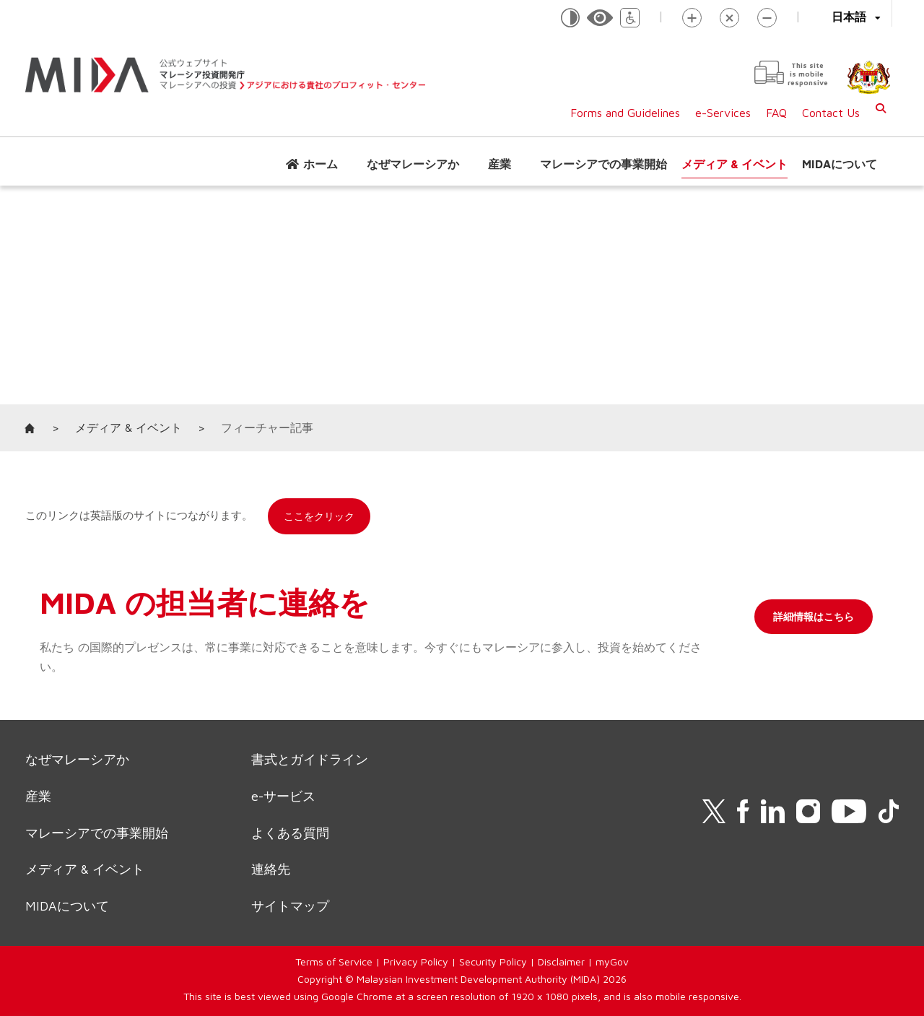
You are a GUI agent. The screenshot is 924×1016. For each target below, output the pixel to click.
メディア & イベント (734, 163)
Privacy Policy (415, 961)
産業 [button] (499, 163)
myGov (612, 961)
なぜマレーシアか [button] (413, 163)
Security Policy (493, 961)
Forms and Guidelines (625, 112)
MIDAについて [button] (839, 163)
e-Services (723, 112)
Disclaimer (561, 961)
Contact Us (831, 112)
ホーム (320, 163)
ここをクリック (319, 516)
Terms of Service (333, 961)
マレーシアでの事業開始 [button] (603, 163)
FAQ (776, 112)
